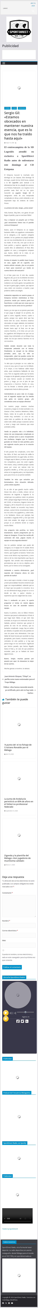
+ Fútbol (7, 108)
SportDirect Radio (20, 1297)
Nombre (6, 921)
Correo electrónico (10, 930)
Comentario (7, 893)
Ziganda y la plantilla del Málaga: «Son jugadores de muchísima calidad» (17, 858)
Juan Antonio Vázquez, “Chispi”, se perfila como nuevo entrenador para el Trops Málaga (18, 679)
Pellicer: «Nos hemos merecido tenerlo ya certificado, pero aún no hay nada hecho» (20, 690)
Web (4, 940)
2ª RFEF (14, 108)
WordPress (13, 1300)
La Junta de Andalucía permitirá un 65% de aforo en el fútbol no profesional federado (18, 802)
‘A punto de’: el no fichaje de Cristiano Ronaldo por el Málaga (18, 747)
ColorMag (5, 1300)
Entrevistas (22, 108)
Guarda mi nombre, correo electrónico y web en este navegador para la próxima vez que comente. (18, 957)
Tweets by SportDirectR (10, 1229)
